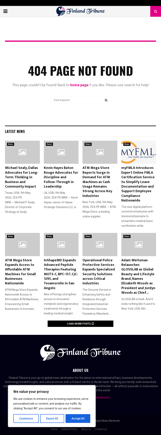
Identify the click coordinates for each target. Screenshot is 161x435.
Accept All (78, 418)
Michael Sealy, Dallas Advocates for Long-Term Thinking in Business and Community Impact (21, 177)
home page (79, 85)
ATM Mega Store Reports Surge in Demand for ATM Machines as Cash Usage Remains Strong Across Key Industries (97, 182)
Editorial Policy (69, 429)
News (10, 144)
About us (86, 429)
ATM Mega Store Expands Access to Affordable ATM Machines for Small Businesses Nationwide (20, 272)
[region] (52, 406)
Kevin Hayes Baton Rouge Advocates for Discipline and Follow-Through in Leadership (61, 177)
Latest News (15, 131)
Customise (26, 418)
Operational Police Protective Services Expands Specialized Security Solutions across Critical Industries (98, 272)
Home (54, 429)
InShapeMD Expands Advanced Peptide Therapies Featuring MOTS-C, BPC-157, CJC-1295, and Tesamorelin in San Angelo (61, 274)
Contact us (101, 429)
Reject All (52, 418)
